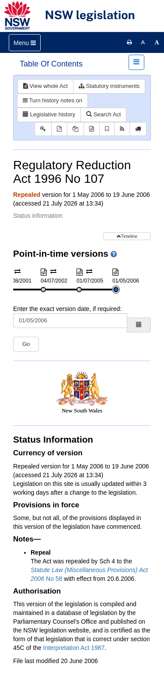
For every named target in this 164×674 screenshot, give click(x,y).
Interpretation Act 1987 (74, 647)
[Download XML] (92, 129)
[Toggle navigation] (25, 42)
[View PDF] (59, 129)
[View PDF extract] (75, 129)
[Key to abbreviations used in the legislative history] (43, 129)
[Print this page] (129, 42)
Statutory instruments (109, 86)
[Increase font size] (157, 42)
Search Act (103, 114)
